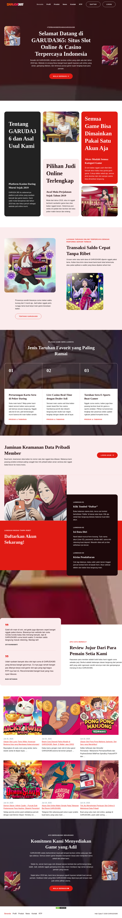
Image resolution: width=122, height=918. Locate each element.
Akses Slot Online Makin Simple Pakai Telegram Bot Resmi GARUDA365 (60, 807)
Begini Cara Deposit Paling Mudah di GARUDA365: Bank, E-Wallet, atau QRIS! (58, 743)
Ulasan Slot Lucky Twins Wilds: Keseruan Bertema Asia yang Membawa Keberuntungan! (21, 743)
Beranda (40, 4)
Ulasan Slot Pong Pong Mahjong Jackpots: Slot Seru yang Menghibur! (98, 743)
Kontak (73, 4)
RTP (80, 4)
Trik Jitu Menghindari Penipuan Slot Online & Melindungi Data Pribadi (97, 807)
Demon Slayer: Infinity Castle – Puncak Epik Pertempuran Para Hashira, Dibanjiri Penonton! (21, 807)
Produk (56, 4)
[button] (93, 4)
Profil (48, 4)
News (65, 4)
